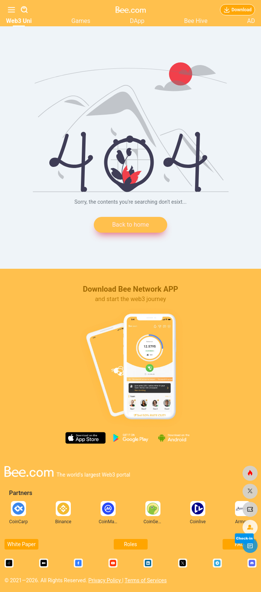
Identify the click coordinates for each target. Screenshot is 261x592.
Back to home (130, 224)
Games (80, 20)
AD (251, 20)
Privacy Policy (105, 580)
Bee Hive (196, 20)
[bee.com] (250, 473)
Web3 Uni (19, 20)
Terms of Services (146, 580)
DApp (137, 20)
